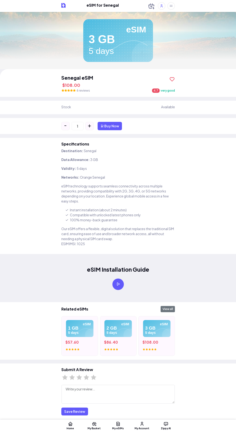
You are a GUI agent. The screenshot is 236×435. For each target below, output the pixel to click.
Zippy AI (166, 425)
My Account (142, 425)
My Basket (94, 425)
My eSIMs (118, 425)
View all (168, 309)
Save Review (74, 411)
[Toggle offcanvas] (171, 6)
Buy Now (109, 126)
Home (70, 425)
